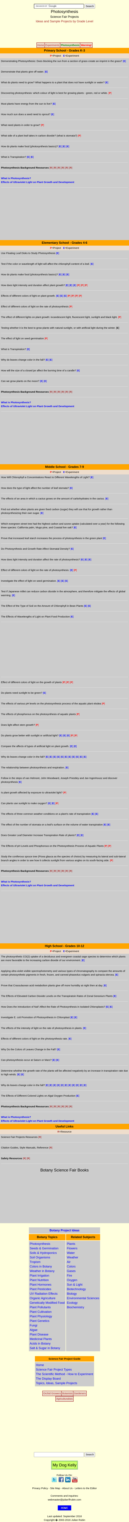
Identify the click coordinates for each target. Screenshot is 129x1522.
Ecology (72, 1302)
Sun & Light (74, 1284)
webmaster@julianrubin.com (64, 1499)
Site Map (55, 1488)
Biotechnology (76, 1289)
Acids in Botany (40, 1343)
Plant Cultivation (41, 1311)
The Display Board (48, 1378)
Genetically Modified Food (47, 1302)
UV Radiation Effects (44, 1293)
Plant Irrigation (39, 1275)
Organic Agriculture (42, 1298)
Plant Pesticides (40, 1289)
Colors (71, 1266)
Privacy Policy (40, 1488)
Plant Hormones (40, 1284)
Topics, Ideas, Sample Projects (56, 1383)
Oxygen (72, 1280)
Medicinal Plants (41, 1339)
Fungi (33, 1325)
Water (71, 1253)
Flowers (72, 1248)
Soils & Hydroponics (43, 1253)
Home (40, 1365)
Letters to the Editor (86, 1488)
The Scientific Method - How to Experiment (64, 1374)
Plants (71, 1244)
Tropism (35, 1262)
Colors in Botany (41, 1266)
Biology (72, 1293)
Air (69, 1262)
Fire (69, 1275)
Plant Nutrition (39, 1280)
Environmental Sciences (83, 1298)
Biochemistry (75, 1307)
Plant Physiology (41, 1316)
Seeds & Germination (44, 1248)
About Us (67, 1488)
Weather (72, 1257)
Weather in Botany (42, 1271)
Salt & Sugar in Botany (45, 1348)
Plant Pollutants (40, 1307)
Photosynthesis (40, 1244)
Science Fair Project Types (54, 1369)
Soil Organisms (40, 1257)
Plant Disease (39, 1334)
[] (117, 327)
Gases (71, 1271)
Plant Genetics (39, 1321)
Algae (33, 1330)
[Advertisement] (64, 33)
